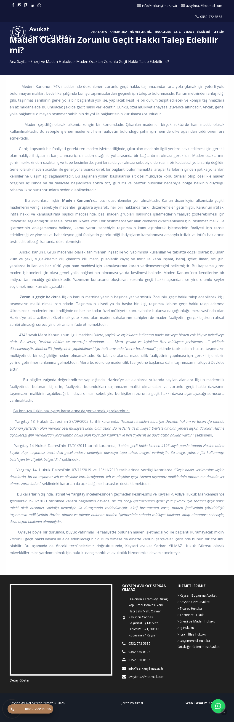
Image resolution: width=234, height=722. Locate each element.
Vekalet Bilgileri (197, 32)
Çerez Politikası (131, 703)
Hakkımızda (118, 32)
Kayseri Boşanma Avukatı (197, 595)
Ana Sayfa (99, 32)
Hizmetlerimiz (141, 32)
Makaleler (162, 32)
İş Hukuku (186, 627)
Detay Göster (19, 680)
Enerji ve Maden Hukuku (51, 61)
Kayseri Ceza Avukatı (194, 602)
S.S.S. (177, 32)
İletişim (218, 32)
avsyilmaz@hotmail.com (201, 5)
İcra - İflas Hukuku (192, 634)
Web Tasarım (196, 703)
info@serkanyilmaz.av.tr (157, 5)
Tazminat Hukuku (191, 615)
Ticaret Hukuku (190, 608)
